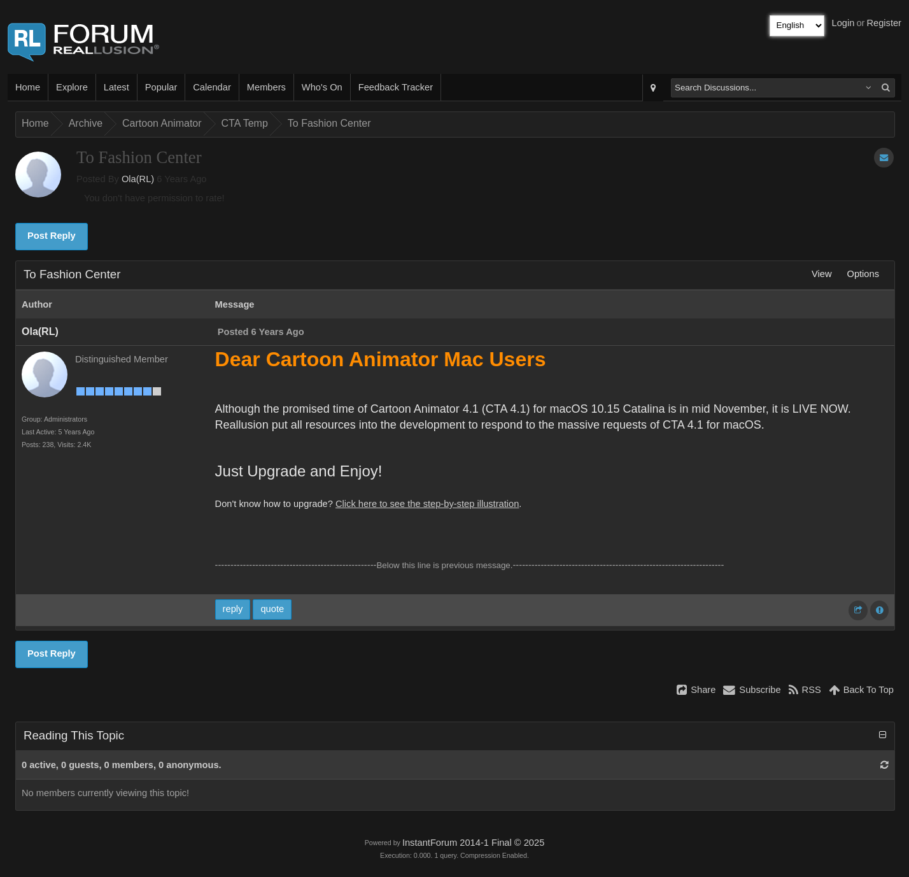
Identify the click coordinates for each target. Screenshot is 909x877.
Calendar (211, 87)
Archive (85, 123)
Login (843, 23)
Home (28, 87)
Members (266, 87)
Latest (116, 87)
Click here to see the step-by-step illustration (427, 504)
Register (883, 23)
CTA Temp (245, 123)
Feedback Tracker (395, 87)
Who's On (322, 87)
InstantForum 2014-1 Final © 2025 (473, 843)
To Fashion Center (329, 123)
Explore (71, 87)
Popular (161, 87)
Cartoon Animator (162, 123)
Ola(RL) (138, 179)
